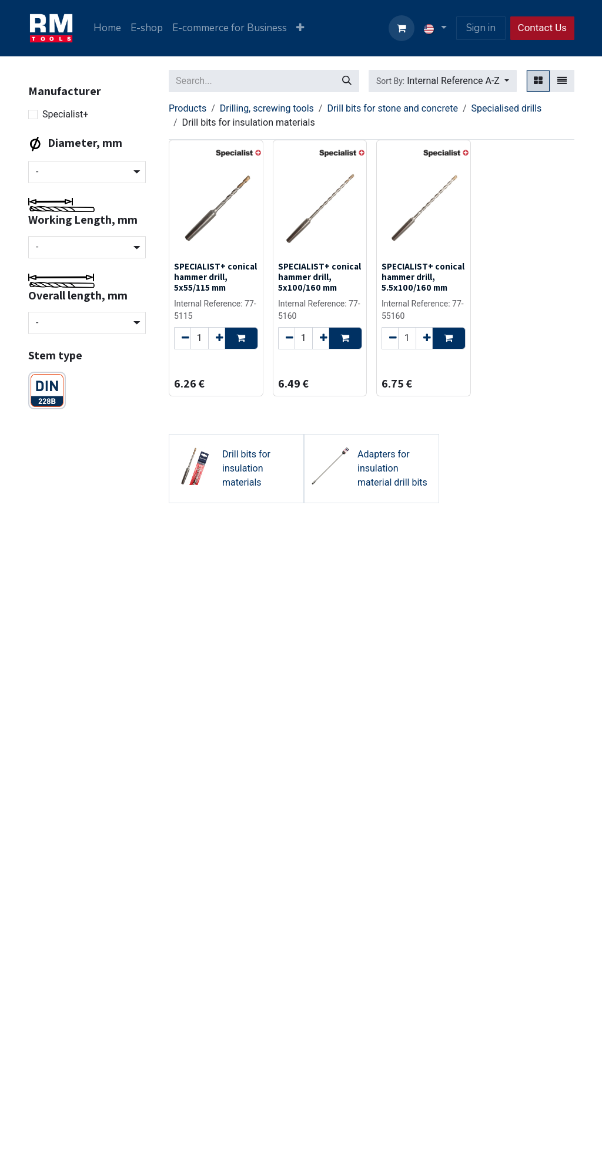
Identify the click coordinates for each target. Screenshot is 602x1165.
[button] (443, 81)
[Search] (347, 81)
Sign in (481, 28)
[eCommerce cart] (401, 28)
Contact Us (542, 27)
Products (187, 108)
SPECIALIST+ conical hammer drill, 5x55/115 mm (215, 276)
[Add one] (216, 337)
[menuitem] (107, 28)
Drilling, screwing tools (267, 108)
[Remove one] (182, 337)
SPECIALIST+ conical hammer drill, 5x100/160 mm (319, 276)
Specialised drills (506, 108)
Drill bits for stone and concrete (392, 108)
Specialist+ (65, 114)
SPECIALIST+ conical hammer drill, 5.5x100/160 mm (423, 276)
